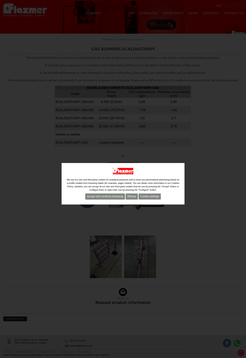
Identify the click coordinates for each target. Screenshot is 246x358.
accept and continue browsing (105, 197)
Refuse (131, 197)
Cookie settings (149, 197)
